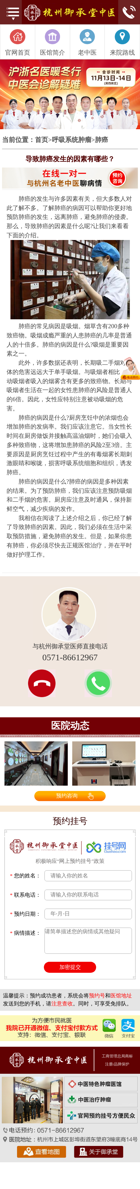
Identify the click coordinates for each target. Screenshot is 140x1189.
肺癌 (101, 140)
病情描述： (25, 933)
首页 (41, 140)
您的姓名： (25, 875)
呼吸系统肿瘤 (71, 140)
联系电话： (25, 895)
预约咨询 (67, 796)
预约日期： (25, 914)
